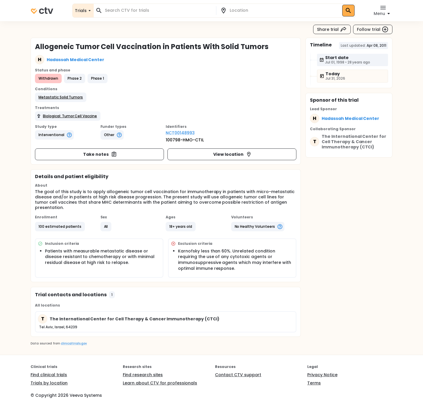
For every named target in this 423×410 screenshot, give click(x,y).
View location (232, 154)
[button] (60, 97)
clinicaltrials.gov (74, 343)
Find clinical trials (49, 374)
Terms (314, 383)
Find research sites (143, 374)
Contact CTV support (238, 374)
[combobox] (158, 10)
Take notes (100, 154)
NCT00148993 (180, 132)
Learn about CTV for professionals (160, 383)
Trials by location (49, 383)
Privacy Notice (322, 374)
